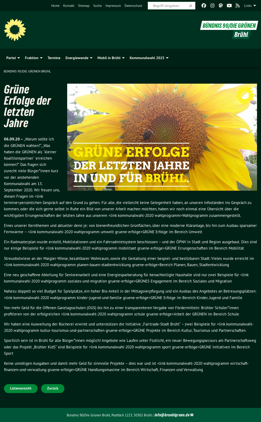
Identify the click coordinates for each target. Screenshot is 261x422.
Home (55, 6)
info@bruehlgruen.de (172, 414)
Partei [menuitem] (11, 57)
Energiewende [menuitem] (77, 57)
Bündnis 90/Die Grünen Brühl (27, 71)
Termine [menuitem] (54, 57)
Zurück (52, 388)
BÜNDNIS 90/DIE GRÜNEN (227, 25)
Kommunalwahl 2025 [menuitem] (147, 57)
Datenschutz (133, 6)
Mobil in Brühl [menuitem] (109, 57)
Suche (97, 6)
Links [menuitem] (248, 6)
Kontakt (68, 6)
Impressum (113, 6)
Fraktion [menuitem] (31, 57)
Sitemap (84, 6)
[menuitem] (55, 5)
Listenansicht (20, 388)
